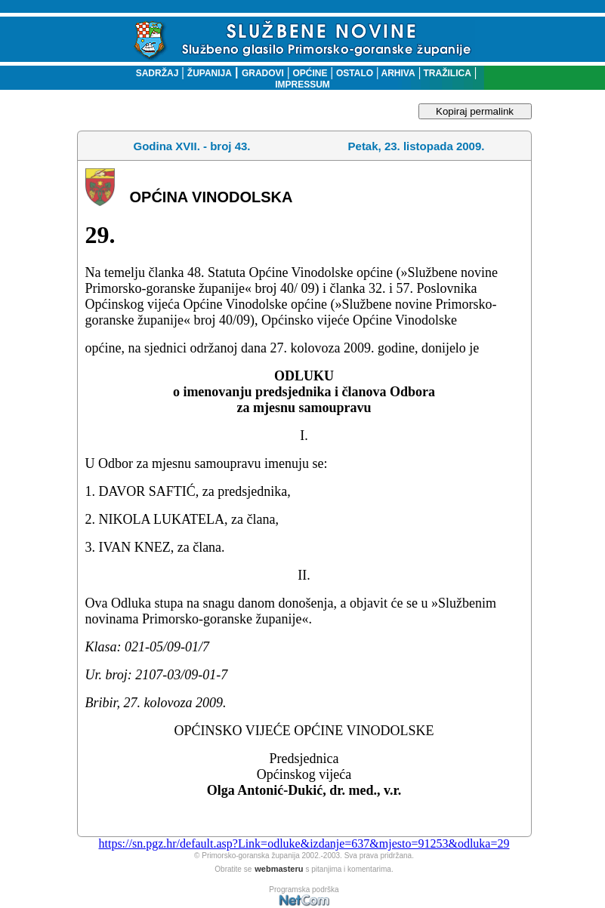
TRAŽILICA (446, 73)
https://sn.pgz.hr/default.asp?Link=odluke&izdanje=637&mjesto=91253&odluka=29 (303, 843)
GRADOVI (263, 73)
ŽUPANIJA (209, 73)
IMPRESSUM (302, 84)
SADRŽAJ (153, 73)
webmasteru (279, 868)
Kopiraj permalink (475, 111)
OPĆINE (309, 73)
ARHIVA (397, 73)
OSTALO (354, 73)
